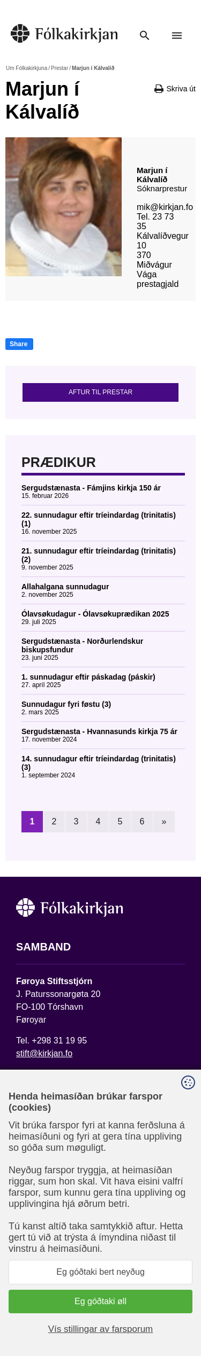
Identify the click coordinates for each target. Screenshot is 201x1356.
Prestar (59, 68)
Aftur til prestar (100, 392)
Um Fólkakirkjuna (26, 68)
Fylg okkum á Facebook (61, 1252)
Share (18, 344)
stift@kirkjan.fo (44, 1053)
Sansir (116, 1317)
